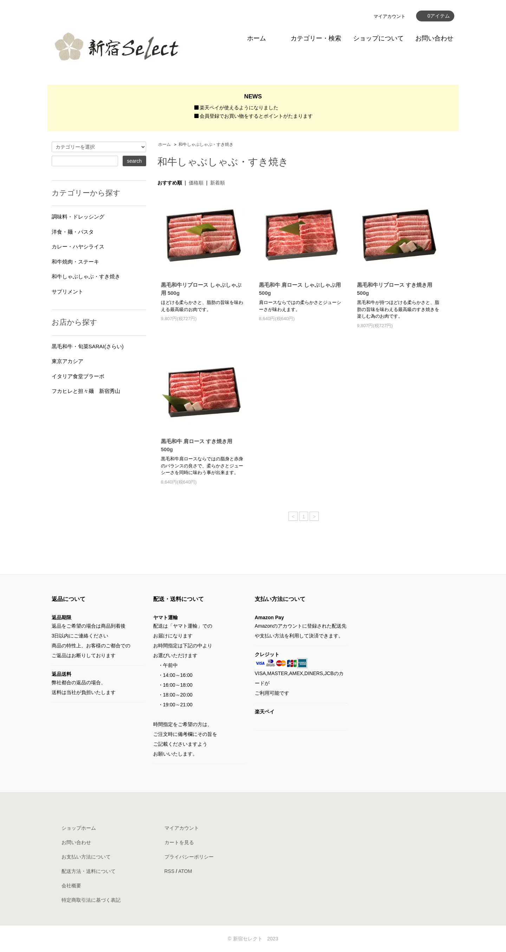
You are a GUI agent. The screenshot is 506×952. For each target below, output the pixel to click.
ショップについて (378, 38)
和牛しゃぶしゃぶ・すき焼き (206, 144)
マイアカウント (390, 16)
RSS (169, 871)
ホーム (256, 38)
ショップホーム (78, 828)
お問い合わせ (434, 38)
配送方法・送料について (88, 871)
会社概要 (71, 885)
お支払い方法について (86, 857)
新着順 (217, 183)
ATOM (185, 871)
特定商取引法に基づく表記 (91, 900)
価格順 (196, 183)
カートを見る (179, 842)
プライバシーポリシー (189, 857)
